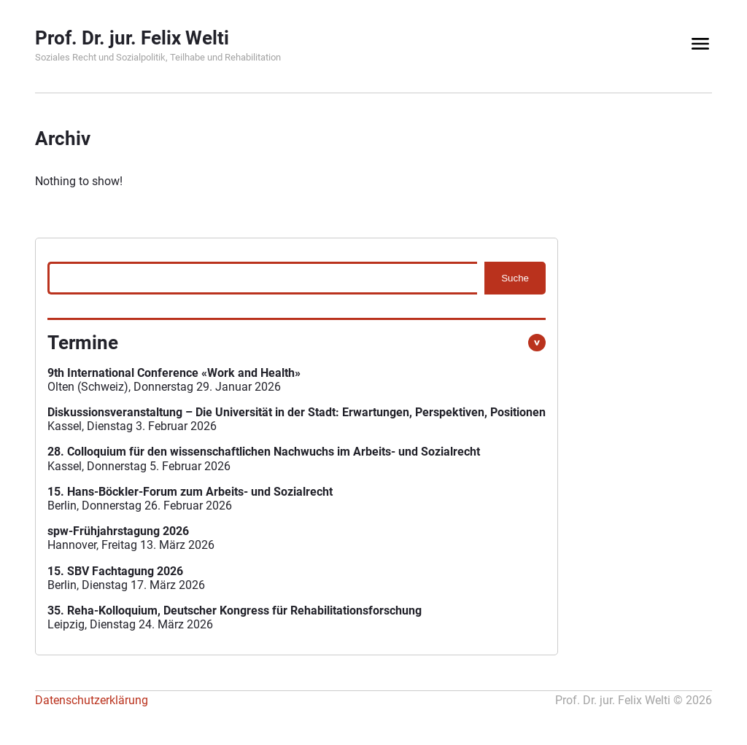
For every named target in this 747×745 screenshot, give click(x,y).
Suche (515, 278)
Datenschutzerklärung (91, 700)
